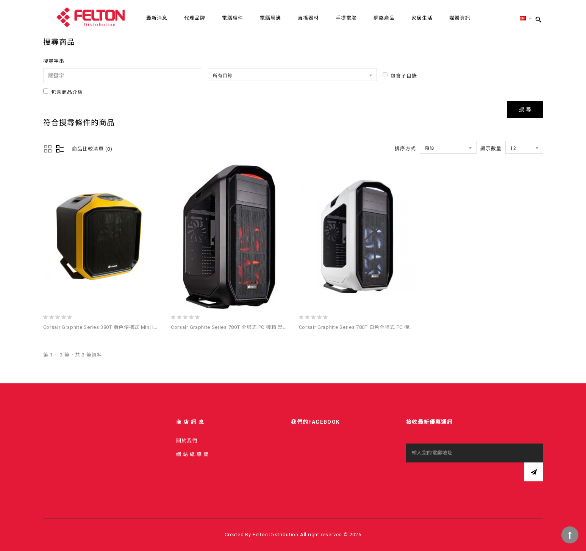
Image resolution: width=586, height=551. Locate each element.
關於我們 (186, 441)
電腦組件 (232, 18)
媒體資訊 (459, 18)
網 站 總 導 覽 (192, 454)
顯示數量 (491, 148)
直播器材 (308, 18)
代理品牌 (194, 18)
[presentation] (463, 477)
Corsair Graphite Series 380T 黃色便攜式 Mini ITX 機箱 (107, 327)
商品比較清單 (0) (92, 149)
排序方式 (405, 148)
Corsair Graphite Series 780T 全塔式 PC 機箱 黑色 (229, 327)
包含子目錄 (400, 75)
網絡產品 (384, 18)
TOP (569, 534)
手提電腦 (346, 18)
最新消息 (156, 18)
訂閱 (533, 471)
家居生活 (422, 18)
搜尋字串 (53, 61)
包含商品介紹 (63, 92)
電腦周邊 (270, 18)
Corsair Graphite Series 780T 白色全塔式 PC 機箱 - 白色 (364, 327)
